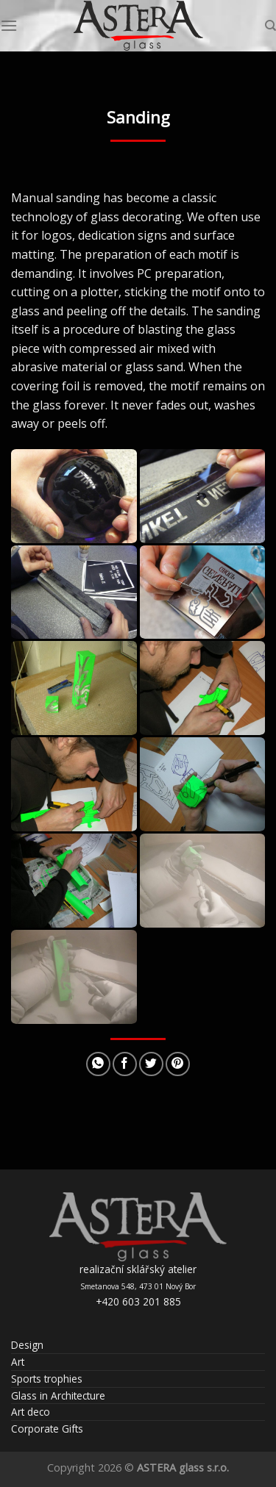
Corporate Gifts (47, 1429)
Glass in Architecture (58, 1395)
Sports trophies (46, 1379)
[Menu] (9, 25)
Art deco (30, 1412)
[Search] (270, 26)
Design (27, 1345)
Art (17, 1362)
